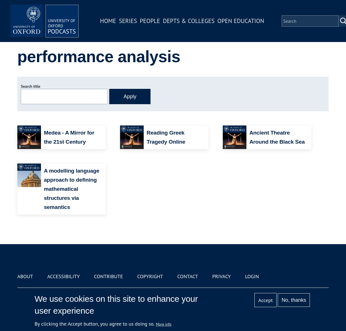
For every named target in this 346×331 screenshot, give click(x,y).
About (25, 276)
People (150, 21)
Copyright (150, 276)
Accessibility (63, 276)
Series (128, 21)
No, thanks (294, 300)
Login (252, 276)
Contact (187, 276)
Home (108, 21)
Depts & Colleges (189, 21)
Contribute (108, 276)
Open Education (240, 21)
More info (164, 324)
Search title (30, 86)
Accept (265, 300)
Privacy (221, 276)
